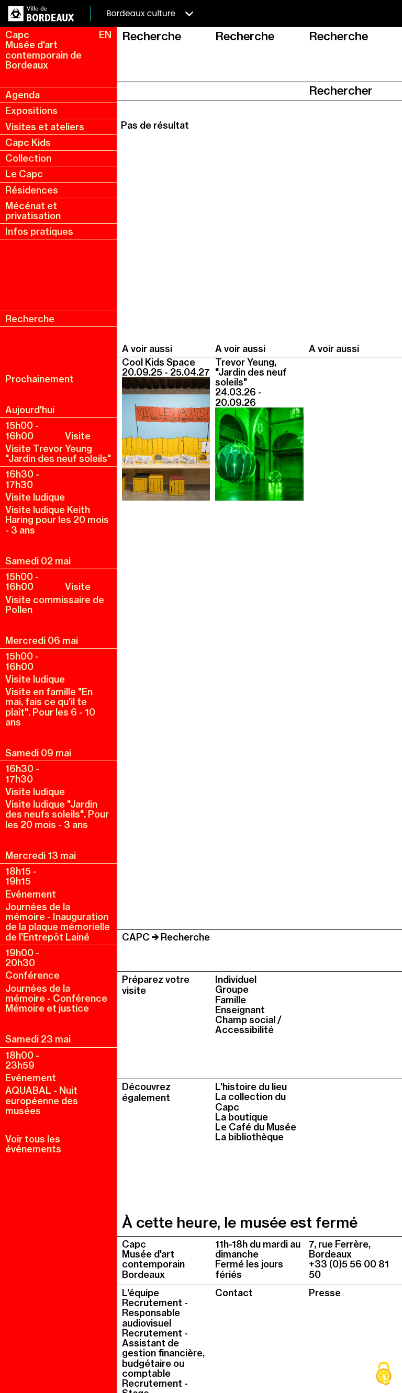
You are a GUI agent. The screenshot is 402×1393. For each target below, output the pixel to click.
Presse (325, 1293)
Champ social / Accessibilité (248, 1024)
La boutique (241, 1117)
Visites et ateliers (44, 126)
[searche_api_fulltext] (212, 91)
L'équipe (140, 1293)
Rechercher (341, 90)
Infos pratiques (39, 231)
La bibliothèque (249, 1136)
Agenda (22, 94)
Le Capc (24, 173)
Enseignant (240, 1009)
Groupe (232, 989)
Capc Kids (28, 142)
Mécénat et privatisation (33, 210)
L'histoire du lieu (251, 1086)
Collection (28, 158)
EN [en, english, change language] (105, 34)
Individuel (235, 979)
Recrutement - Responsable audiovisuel (155, 1313)
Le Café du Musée (255, 1127)
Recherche (29, 318)
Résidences (31, 190)
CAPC (136, 937)
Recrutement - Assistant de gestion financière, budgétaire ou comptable (163, 1353)
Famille (230, 999)
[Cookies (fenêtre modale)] (383, 1374)
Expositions (31, 110)
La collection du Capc (250, 1101)
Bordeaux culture (149, 13)
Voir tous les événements (33, 1144)
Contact (234, 1293)
